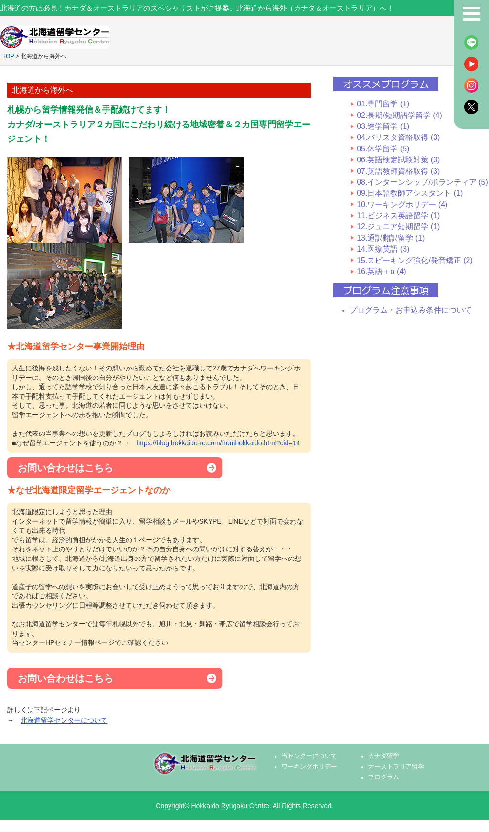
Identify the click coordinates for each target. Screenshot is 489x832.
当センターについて (309, 756)
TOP (8, 56)
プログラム (383, 777)
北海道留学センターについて (64, 720)
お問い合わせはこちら (65, 468)
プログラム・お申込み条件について (411, 310)
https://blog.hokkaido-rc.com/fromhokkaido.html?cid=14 (218, 443)
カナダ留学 (383, 756)
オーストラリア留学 (396, 766)
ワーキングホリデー (309, 766)
